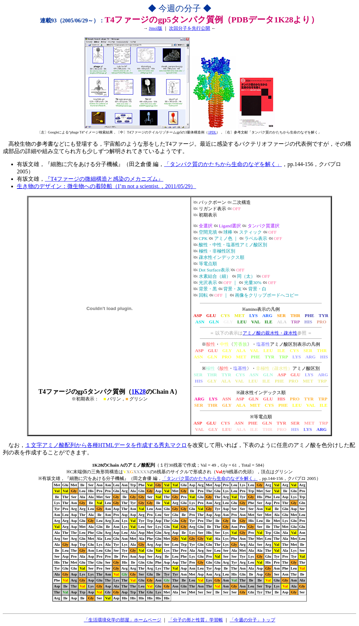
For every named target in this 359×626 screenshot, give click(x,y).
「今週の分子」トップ (252, 619)
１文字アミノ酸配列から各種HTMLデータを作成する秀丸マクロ (106, 445)
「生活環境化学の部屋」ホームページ (122, 619)
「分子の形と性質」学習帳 (195, 619)
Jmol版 (155, 28)
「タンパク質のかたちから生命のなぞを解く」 (223, 164)
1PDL (212, 132)
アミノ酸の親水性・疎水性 (270, 333)
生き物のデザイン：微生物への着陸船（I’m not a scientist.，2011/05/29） (106, 186)
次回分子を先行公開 (189, 28)
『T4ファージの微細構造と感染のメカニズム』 (104, 179)
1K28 (138, 391)
